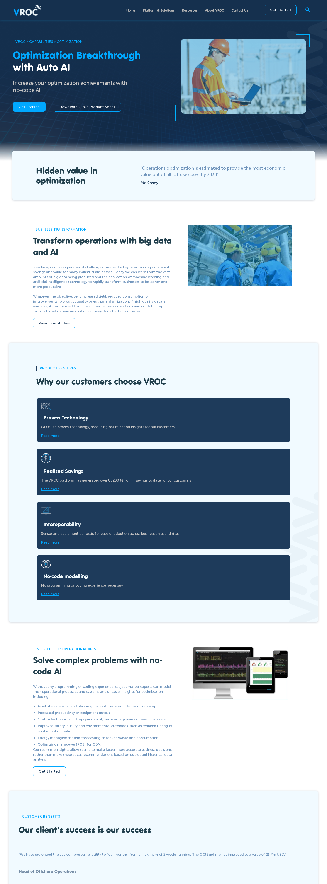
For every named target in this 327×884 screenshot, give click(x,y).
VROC (20, 41)
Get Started (280, 10)
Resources (189, 10)
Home (130, 10)
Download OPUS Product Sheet (87, 107)
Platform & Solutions (158, 10)
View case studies (54, 323)
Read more (50, 436)
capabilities (41, 41)
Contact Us (240, 10)
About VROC (214, 10)
